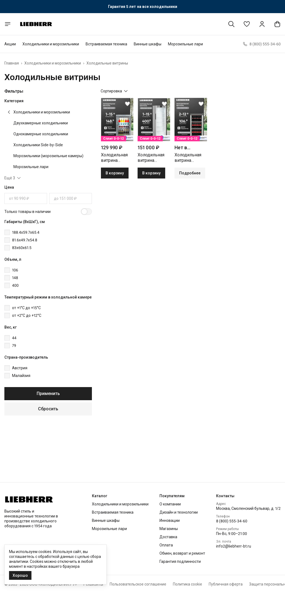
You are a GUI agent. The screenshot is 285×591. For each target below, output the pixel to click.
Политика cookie (187, 584)
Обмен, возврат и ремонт (182, 553)
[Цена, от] (25, 198)
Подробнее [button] (189, 173)
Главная (11, 63)
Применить (48, 393)
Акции (10, 44)
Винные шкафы (147, 44)
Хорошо (20, 575)
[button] (246, 24)
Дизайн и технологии (178, 512)
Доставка (168, 537)
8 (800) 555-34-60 (231, 521)
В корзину (115, 173)
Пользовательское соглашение (138, 584)
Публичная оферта (226, 584)
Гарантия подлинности (180, 561)
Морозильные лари (185, 44)
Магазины (168, 528)
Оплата (166, 545)
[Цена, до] (70, 198)
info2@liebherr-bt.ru (233, 546)
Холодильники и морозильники (50, 44)
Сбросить (48, 408)
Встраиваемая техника (106, 44)
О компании (170, 504)
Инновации (169, 520)
